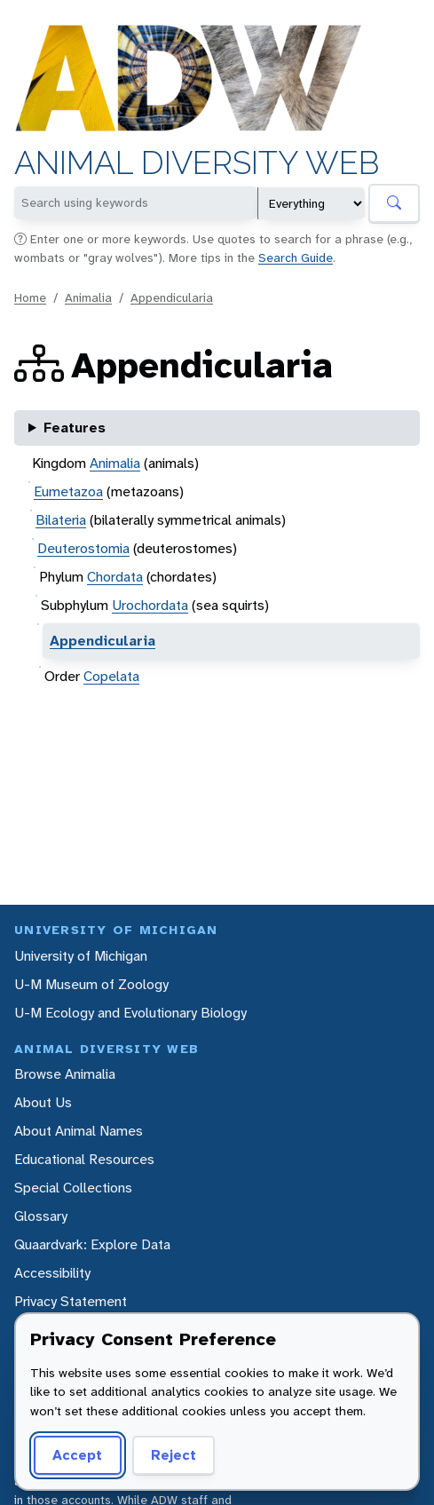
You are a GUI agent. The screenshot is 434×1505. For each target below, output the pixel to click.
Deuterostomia (83, 548)
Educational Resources (84, 1159)
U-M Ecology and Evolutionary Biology (130, 1012)
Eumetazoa (68, 491)
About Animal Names (78, 1130)
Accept (77, 1455)
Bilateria (61, 520)
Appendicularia (171, 297)
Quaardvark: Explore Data (92, 1244)
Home (30, 297)
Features (74, 427)
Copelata (111, 676)
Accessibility (52, 1272)
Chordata (115, 576)
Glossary (40, 1216)
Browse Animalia (64, 1074)
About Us (43, 1102)
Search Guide (295, 257)
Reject (173, 1455)
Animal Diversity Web (196, 163)
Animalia (88, 297)
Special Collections (73, 1187)
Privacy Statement (70, 1301)
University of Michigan (80, 956)
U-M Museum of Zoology (91, 984)
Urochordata (150, 605)
